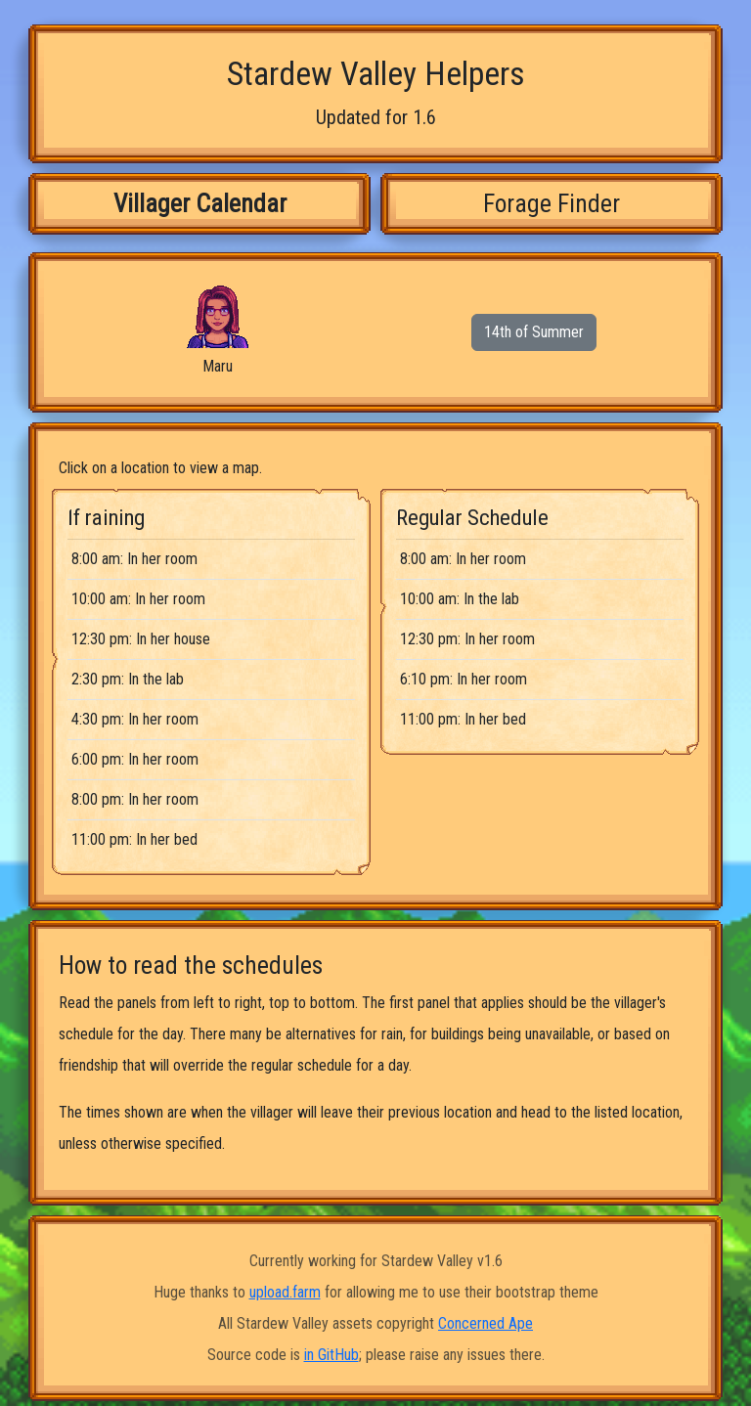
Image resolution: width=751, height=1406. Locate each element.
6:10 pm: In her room (463, 679)
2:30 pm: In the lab (127, 679)
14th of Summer (534, 332)
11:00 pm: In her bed (134, 839)
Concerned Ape (485, 1323)
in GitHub (331, 1354)
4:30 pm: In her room (135, 719)
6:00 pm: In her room (135, 759)
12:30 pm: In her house (140, 639)
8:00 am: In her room (134, 558)
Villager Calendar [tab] (200, 203)
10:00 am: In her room (138, 599)
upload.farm (285, 1292)
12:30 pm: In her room (467, 639)
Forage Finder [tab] (551, 203)
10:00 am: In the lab (459, 599)
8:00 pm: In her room (135, 799)
